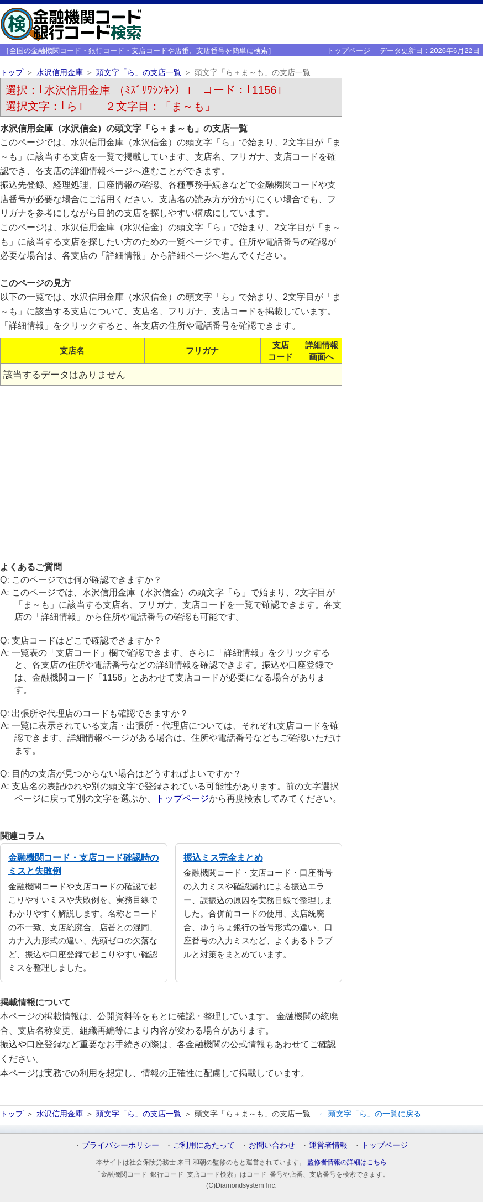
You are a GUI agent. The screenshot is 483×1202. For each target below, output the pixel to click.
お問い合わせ (272, 1145)
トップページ (348, 50)
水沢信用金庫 (59, 72)
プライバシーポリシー (120, 1145)
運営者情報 (328, 1145)
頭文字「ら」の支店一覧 (138, 72)
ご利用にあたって (204, 1145)
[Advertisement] (171, 473)
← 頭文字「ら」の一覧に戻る (369, 1113)
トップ (11, 72)
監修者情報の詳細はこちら (347, 1162)
